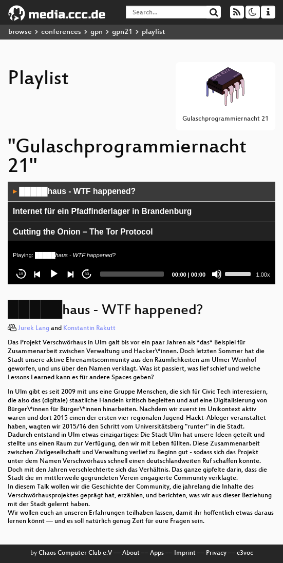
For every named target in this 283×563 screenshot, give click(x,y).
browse (20, 32)
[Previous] (37, 274)
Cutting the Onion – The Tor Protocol (83, 231)
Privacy (216, 553)
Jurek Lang (33, 328)
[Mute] (217, 274)
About (131, 553)
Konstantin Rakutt (89, 328)
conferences (61, 32)
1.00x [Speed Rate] (263, 274)
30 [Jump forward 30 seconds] (87, 273)
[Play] (54, 274)
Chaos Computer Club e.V (75, 553)
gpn (96, 32)
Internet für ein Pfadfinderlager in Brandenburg (102, 211)
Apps (157, 553)
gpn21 (122, 32)
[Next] (70, 274)
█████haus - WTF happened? (74, 191)
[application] (141, 233)
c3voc (245, 553)
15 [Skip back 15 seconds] (21, 273)
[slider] (132, 274)
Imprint (185, 553)
